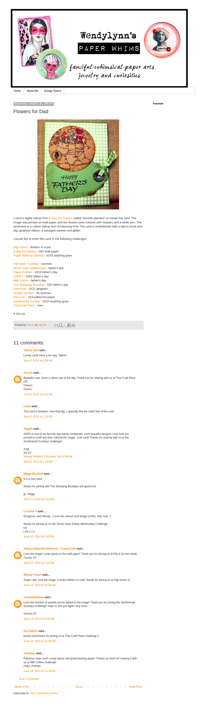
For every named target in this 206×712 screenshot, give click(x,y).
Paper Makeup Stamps (29, 255)
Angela (28, 428)
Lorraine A (30, 511)
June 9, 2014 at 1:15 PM (38, 416)
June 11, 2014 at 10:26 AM (40, 585)
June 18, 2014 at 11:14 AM (40, 671)
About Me (32, 90)
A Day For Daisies (61, 218)
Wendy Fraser (32, 574)
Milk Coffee (21, 280)
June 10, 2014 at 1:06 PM (39, 536)
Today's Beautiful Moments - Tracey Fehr (50, 548)
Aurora (28, 372)
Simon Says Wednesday (30, 268)
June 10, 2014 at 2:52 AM (39, 499)
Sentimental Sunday (27, 301)
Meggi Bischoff (33, 473)
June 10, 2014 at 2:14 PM (39, 562)
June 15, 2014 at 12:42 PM (40, 641)
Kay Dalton (31, 631)
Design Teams (52, 90)
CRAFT (18, 276)
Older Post (135, 686)
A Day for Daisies (25, 251)
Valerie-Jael (31, 350)
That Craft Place (24, 305)
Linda (27, 406)
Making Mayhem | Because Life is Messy (48, 456)
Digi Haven (21, 247)
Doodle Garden (24, 293)
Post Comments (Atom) (44, 693)
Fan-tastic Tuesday (26, 263)
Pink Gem (20, 288)
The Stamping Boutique (29, 284)
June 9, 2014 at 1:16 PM (38, 461)
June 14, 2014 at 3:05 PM (39, 618)
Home (17, 90)
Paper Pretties (23, 272)
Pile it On (20, 297)
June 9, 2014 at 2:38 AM (38, 360)
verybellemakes (34, 597)
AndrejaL (29, 653)
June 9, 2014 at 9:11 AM (38, 394)
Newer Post (22, 686)
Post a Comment (29, 679)
